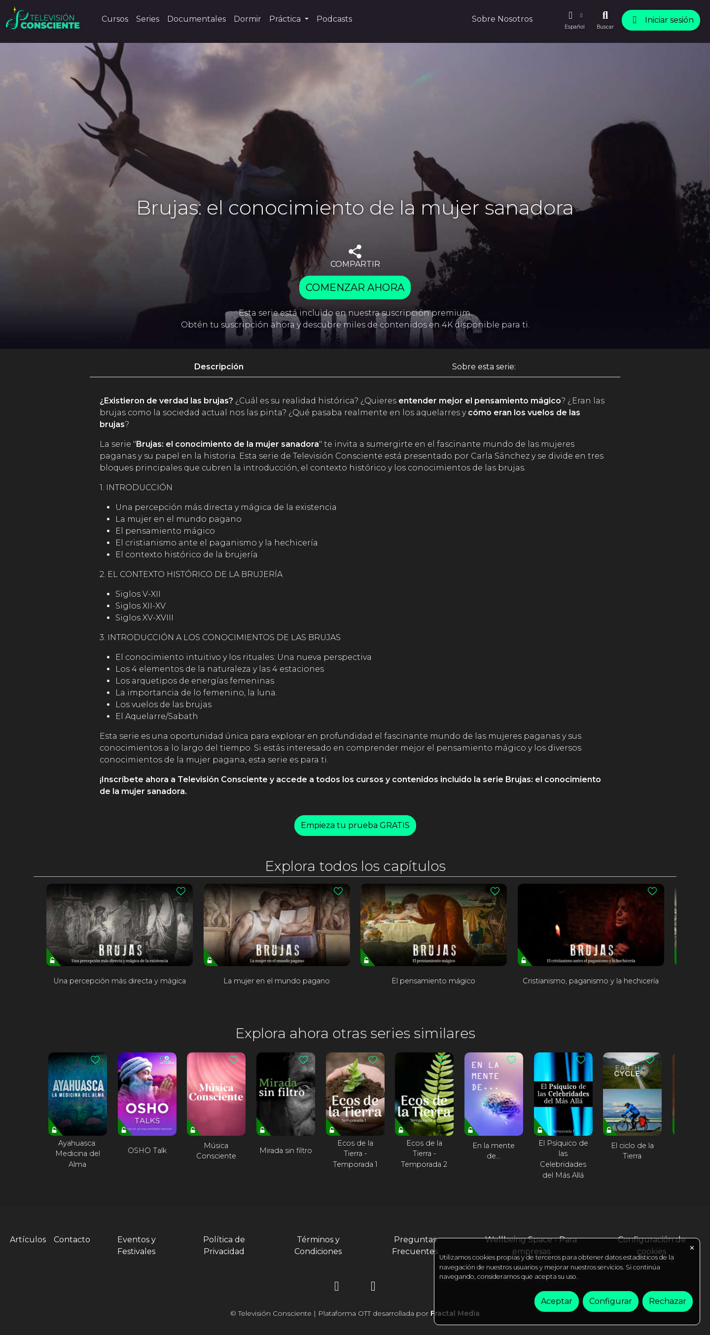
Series (147, 19)
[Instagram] (337, 1288)
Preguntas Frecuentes (415, 1245)
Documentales (196, 19)
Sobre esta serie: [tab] (484, 366)
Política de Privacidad (224, 1245)
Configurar (610, 1301)
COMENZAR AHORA (355, 287)
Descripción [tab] (219, 366)
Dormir (247, 19)
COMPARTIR (355, 257)
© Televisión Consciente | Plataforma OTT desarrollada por (355, 1313)
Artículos (28, 1239)
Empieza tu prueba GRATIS (355, 825)
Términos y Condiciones (318, 1245)
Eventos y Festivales (136, 1245)
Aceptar (556, 1301)
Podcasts (334, 19)
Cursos (115, 19)
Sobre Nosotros (502, 19)
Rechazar (667, 1301)
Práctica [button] (286, 19)
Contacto (72, 1239)
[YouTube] (373, 1288)
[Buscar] (605, 20)
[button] (574, 20)
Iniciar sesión (661, 20)
